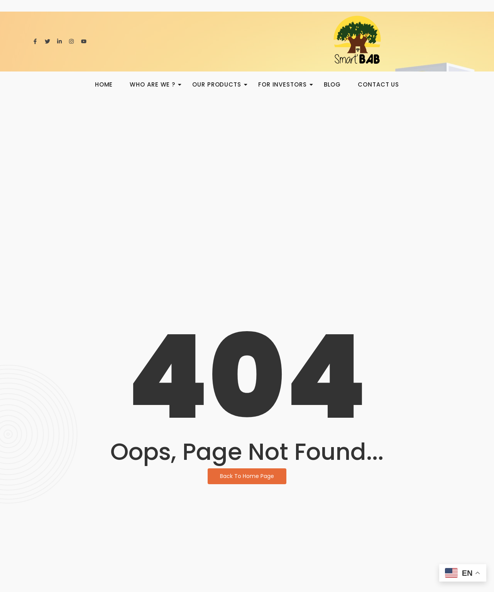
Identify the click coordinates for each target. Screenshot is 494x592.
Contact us (378, 84)
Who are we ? (155, 84)
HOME (104, 84)
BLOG (332, 84)
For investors (284, 84)
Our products (219, 84)
